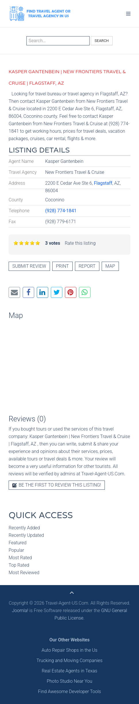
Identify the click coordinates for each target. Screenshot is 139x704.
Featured (17, 542)
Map (110, 266)
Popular (16, 550)
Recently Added (24, 528)
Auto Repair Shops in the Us (69, 650)
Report (87, 266)
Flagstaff (103, 183)
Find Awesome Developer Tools (69, 691)
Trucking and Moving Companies (69, 660)
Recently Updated (26, 535)
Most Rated (20, 557)
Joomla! (20, 610)
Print (62, 266)
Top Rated (19, 565)
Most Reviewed (24, 572)
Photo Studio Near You (69, 681)
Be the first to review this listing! (56, 485)
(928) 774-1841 (60, 210)
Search (101, 40)
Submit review (29, 266)
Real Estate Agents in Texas (69, 671)
